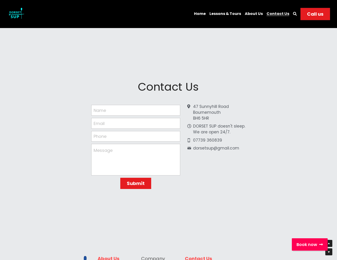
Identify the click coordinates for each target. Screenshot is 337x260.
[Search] (295, 14)
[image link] (15, 14)
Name (100, 110)
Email (99, 123)
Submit (136, 183)
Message (103, 150)
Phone (100, 136)
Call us (315, 14)
